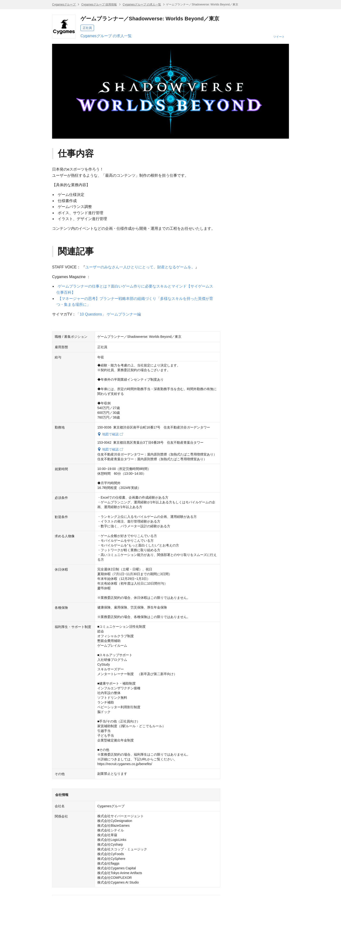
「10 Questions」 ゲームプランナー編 (108, 314)
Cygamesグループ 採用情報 (99, 4)
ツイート (279, 36)
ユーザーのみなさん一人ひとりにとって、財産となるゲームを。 (140, 267)
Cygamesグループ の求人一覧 (142, 4)
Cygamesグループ (64, 4)
